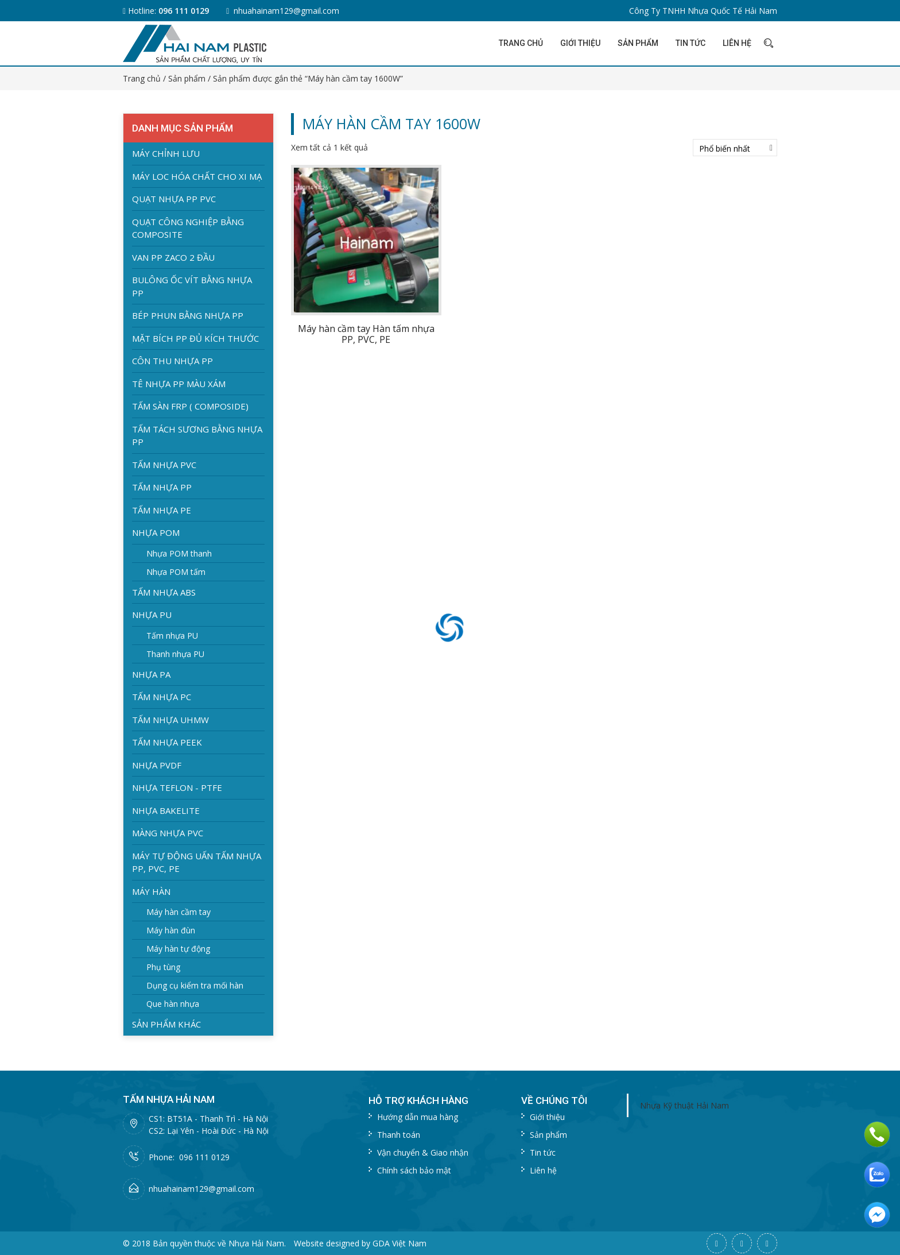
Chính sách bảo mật (414, 1170)
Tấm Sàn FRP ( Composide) (190, 406)
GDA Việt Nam (399, 1243)
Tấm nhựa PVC (164, 464)
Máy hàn (151, 891)
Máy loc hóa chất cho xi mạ (197, 176)
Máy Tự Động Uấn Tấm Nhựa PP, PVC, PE (196, 862)
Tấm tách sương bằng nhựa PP (197, 435)
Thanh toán (398, 1134)
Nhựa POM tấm (175, 571)
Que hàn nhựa (172, 1003)
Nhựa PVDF (156, 765)
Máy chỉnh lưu (166, 153)
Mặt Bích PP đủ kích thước (195, 338)
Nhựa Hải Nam (256, 1243)
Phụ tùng (163, 966)
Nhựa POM (156, 532)
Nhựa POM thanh (179, 553)
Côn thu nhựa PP (172, 360)
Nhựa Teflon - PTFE (177, 787)
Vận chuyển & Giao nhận (422, 1152)
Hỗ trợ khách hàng (418, 1100)
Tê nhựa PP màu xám (179, 383)
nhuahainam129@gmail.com (286, 10)
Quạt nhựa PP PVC (174, 198)
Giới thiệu (580, 43)
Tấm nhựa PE (161, 510)
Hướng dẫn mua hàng (417, 1116)
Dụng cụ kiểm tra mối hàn (194, 985)
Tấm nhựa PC (161, 696)
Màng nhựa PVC (167, 833)
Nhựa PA (151, 674)
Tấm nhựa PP (162, 487)
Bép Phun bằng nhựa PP (187, 315)
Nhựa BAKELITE (166, 810)
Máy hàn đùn (170, 930)
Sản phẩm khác (166, 1024)
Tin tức (690, 43)
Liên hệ (737, 43)
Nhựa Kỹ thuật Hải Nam (684, 1105)
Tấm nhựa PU (172, 635)
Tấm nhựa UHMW (170, 719)
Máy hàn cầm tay (178, 911)
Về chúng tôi (554, 1100)
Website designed (326, 1243)
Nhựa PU (152, 614)
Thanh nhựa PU (175, 653)
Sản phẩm (638, 43)
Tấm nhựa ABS (164, 592)
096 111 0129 (183, 10)
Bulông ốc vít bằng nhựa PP (192, 286)
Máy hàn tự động (178, 948)
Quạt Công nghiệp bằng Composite (188, 228)
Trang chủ (521, 43)
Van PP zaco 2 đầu (173, 257)
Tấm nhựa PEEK (167, 742)
